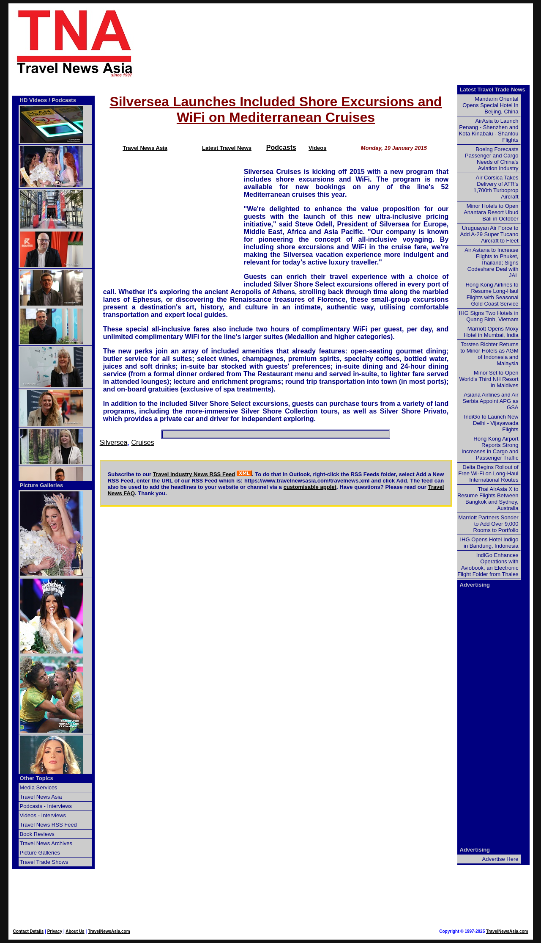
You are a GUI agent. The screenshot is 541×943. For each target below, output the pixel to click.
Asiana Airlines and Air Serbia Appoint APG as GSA (490, 401)
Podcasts (281, 147)
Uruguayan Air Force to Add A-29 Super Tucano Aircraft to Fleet (489, 234)
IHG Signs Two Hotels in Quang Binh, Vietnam (489, 316)
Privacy (55, 931)
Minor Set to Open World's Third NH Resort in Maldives (489, 379)
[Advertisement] (347, 43)
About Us (75, 931)
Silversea (114, 442)
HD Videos (33, 100)
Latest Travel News (226, 148)
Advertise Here (500, 859)
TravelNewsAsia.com (109, 931)
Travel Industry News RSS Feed (194, 474)
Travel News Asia (145, 148)
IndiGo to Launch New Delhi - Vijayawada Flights (491, 423)
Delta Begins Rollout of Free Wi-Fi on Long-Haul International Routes (488, 473)
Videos (317, 148)
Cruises (142, 442)
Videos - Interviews (43, 815)
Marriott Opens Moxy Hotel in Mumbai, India (491, 331)
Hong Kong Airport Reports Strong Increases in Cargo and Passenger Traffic (490, 448)
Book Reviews (37, 834)
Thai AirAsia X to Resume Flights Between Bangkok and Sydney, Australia (488, 498)
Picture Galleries (41, 485)
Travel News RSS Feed (48, 825)
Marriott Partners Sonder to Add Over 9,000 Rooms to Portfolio (488, 523)
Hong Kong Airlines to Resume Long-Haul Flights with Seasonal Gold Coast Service (491, 294)
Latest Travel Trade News (492, 89)
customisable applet (310, 487)
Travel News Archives (46, 843)
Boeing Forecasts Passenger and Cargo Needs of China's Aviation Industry (491, 158)
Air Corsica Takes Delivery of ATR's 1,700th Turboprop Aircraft (495, 187)
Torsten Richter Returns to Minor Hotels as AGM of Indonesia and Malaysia (489, 354)
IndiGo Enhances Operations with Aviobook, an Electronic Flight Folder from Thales (487, 564)
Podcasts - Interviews (46, 806)
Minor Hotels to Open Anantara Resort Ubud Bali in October (491, 212)
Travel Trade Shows (44, 862)
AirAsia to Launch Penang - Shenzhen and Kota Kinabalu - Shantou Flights (489, 130)
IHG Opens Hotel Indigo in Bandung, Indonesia (489, 542)
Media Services (38, 787)
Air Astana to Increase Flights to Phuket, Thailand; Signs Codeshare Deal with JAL (491, 262)
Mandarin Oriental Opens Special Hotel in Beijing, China (490, 105)
